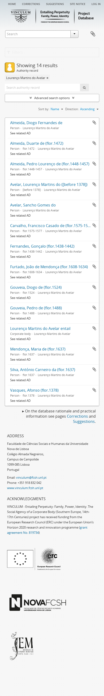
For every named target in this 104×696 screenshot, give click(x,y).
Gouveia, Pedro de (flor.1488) (36, 308)
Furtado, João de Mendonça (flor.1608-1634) (49, 266)
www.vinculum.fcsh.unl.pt (25, 488)
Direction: (72, 109)
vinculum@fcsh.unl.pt (31, 477)
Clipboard (93, 34)
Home (12, 3)
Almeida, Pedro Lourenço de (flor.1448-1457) (49, 163)
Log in (96, 3)
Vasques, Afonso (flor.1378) (34, 390)
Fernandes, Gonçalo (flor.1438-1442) (42, 246)
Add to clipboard (94, 122)
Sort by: (43, 109)
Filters (15, 52)
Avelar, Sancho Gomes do (33, 205)
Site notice (77, 3)
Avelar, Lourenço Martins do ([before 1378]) (48, 184)
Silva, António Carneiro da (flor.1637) (42, 369)
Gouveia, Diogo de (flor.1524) (36, 287)
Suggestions (55, 3)
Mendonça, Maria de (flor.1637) (37, 349)
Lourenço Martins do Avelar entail (40, 328)
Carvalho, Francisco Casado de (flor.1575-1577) (51, 225)
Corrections (31, 3)
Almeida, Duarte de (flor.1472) (36, 143)
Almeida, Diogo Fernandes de (36, 122)
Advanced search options (52, 98)
